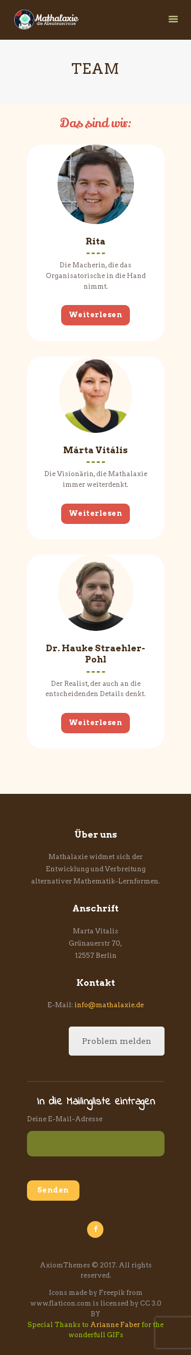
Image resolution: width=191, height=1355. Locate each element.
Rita (95, 241)
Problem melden (116, 1041)
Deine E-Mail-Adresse (64, 1119)
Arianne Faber (115, 1325)
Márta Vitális (95, 450)
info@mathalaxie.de (109, 1005)
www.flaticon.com (60, 1303)
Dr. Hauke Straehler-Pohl (95, 654)
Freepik (112, 1292)
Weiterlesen (96, 315)
